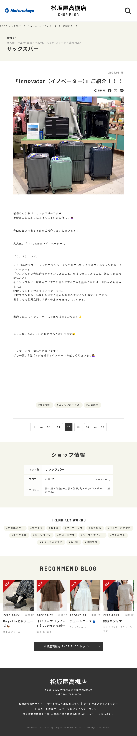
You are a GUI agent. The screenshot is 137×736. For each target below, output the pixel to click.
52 (68, 427)
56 (102, 427)
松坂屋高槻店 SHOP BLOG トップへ (72, 646)
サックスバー (15, 26)
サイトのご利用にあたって (63, 703)
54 (88, 427)
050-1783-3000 (71, 694)
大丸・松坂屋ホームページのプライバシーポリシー (68, 709)
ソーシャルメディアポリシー (101, 703)
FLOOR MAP (101, 479)
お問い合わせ (106, 714)
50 (49, 427)
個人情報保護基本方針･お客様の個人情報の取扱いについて (58, 714)
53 (78, 427)
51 (58, 427)
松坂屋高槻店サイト (31, 703)
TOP (2, 26)
